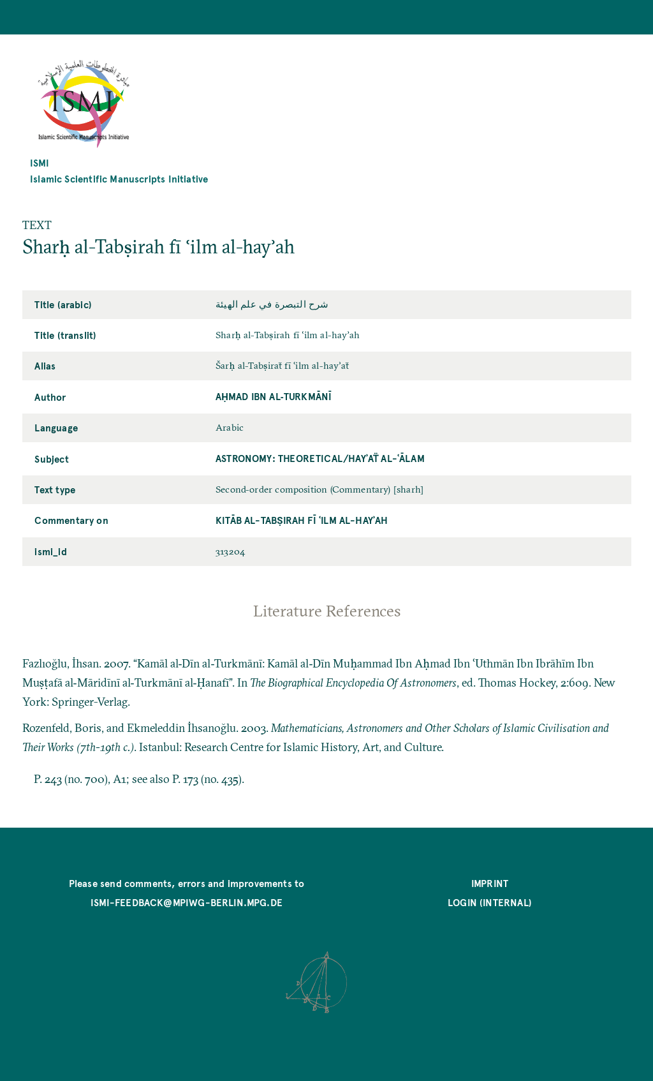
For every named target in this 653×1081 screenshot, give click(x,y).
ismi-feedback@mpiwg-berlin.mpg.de (186, 902)
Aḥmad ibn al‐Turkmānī (274, 396)
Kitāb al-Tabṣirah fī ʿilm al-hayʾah (302, 519)
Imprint (489, 883)
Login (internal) (490, 902)
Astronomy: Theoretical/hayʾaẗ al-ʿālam (320, 458)
